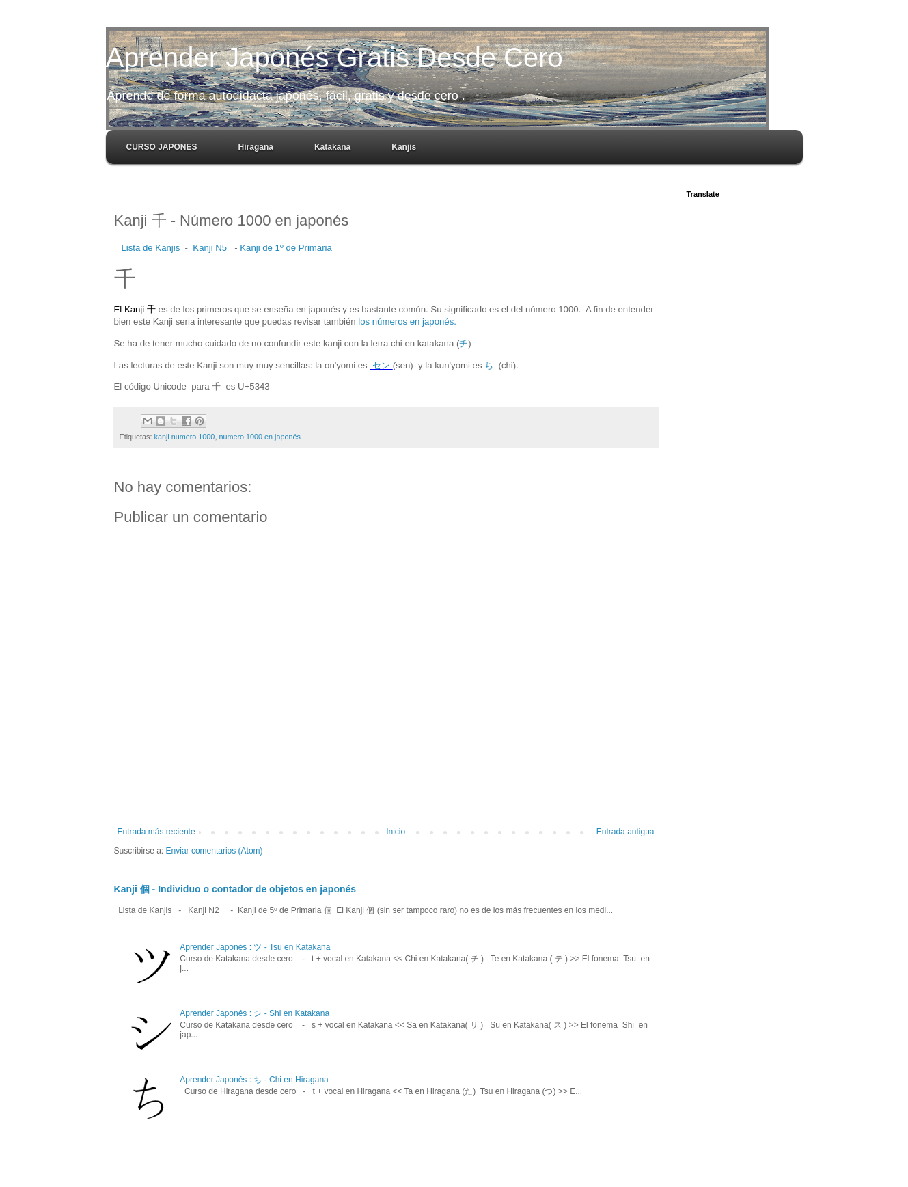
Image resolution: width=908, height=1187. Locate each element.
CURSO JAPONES (161, 147)
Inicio (395, 831)
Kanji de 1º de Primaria (286, 248)
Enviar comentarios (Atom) (214, 851)
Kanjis (403, 147)
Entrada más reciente (156, 831)
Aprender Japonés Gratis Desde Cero (334, 57)
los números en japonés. (407, 321)
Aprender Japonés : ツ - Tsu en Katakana (255, 947)
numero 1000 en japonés (259, 437)
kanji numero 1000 (184, 437)
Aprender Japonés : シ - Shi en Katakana (254, 1013)
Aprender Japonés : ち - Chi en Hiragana (254, 1079)
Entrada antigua (625, 831)
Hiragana (255, 147)
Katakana (332, 147)
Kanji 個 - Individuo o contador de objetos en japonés (235, 889)
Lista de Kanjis (151, 248)
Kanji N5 (210, 248)
